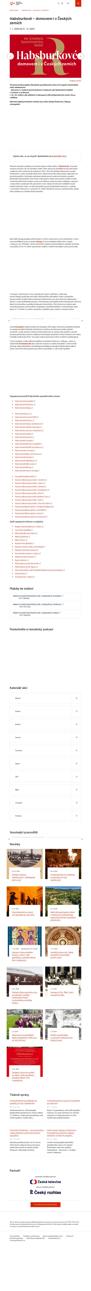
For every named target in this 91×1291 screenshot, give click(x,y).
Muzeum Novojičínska (24, 566)
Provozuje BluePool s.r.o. (17, 1286)
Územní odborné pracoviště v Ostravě (30, 509)
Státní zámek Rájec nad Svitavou (28, 476)
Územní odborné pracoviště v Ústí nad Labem (33, 526)
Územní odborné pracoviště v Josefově (31, 502)
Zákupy (39, 241)
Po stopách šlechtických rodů (45, 1250)
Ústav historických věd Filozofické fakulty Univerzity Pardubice (40, 593)
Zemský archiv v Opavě (25, 599)
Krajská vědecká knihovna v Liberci (29, 549)
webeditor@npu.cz (54, 1284)
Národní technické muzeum (26, 573)
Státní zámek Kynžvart (24, 460)
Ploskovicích (64, 166)
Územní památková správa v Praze (29, 536)
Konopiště (19, 349)
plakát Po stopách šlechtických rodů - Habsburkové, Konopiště (38, 618)
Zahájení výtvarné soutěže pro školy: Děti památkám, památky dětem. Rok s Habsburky (23, 1122)
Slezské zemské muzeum (25, 579)
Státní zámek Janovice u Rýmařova (29, 453)
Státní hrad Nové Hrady (25, 473)
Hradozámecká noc (27, 366)
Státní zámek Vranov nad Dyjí (27, 493)
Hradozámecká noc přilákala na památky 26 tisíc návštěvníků (62, 923)
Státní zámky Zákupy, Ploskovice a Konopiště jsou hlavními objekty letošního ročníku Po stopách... (61, 1179)
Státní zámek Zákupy (24, 430)
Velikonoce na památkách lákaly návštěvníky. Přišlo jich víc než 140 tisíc (24, 1083)
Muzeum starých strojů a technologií (30, 569)
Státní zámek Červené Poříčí (26, 440)
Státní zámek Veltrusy (24, 490)
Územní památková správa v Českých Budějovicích (34, 529)
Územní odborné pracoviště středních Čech (32, 519)
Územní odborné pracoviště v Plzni (29, 516)
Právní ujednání (15, 1282)
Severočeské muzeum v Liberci (28, 576)
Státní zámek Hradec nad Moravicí (29, 446)
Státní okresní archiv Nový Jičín (28, 586)
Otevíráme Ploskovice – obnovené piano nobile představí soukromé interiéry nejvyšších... (27, 1179)
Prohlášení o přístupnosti (31, 1282)
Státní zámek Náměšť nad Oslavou (29, 470)
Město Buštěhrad (22, 559)
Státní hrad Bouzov (23, 436)
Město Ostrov (21, 562)
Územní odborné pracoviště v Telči (29, 522)
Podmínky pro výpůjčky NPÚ (35, 1284)
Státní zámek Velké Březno (26, 483)
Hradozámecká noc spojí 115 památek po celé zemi (23, 959)
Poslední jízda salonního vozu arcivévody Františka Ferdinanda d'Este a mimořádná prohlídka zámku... (24, 1043)
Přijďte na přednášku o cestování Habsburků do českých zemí (61, 1083)
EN (68, 3)
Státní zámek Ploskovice (25, 427)
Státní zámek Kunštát (24, 456)
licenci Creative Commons (56, 1268)
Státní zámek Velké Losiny (25, 486)
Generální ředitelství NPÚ (25, 499)
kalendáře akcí (59, 156)
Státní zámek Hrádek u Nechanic (28, 450)
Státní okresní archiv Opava (26, 589)
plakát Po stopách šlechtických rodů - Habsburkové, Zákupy (37, 635)
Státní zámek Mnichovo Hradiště (28, 466)
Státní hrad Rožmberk (24, 480)
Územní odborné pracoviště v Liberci (30, 506)
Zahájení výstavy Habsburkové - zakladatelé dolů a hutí (23, 923)
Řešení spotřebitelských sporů (53, 1282)
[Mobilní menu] (78, 3)
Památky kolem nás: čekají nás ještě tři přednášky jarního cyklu (61, 1001)
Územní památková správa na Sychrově (31, 539)
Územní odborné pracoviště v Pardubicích (32, 512)
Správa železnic (22, 583)
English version (75, 80)
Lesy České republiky (24, 552)
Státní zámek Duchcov (24, 443)
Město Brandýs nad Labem (26, 556)
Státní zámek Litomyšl (24, 463)
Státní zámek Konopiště (25, 424)
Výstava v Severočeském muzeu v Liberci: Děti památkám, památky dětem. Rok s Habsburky (24, 1002)
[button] (10, 56)
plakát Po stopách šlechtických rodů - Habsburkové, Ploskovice (38, 627)
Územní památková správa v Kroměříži (31, 533)
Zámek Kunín (21, 596)
